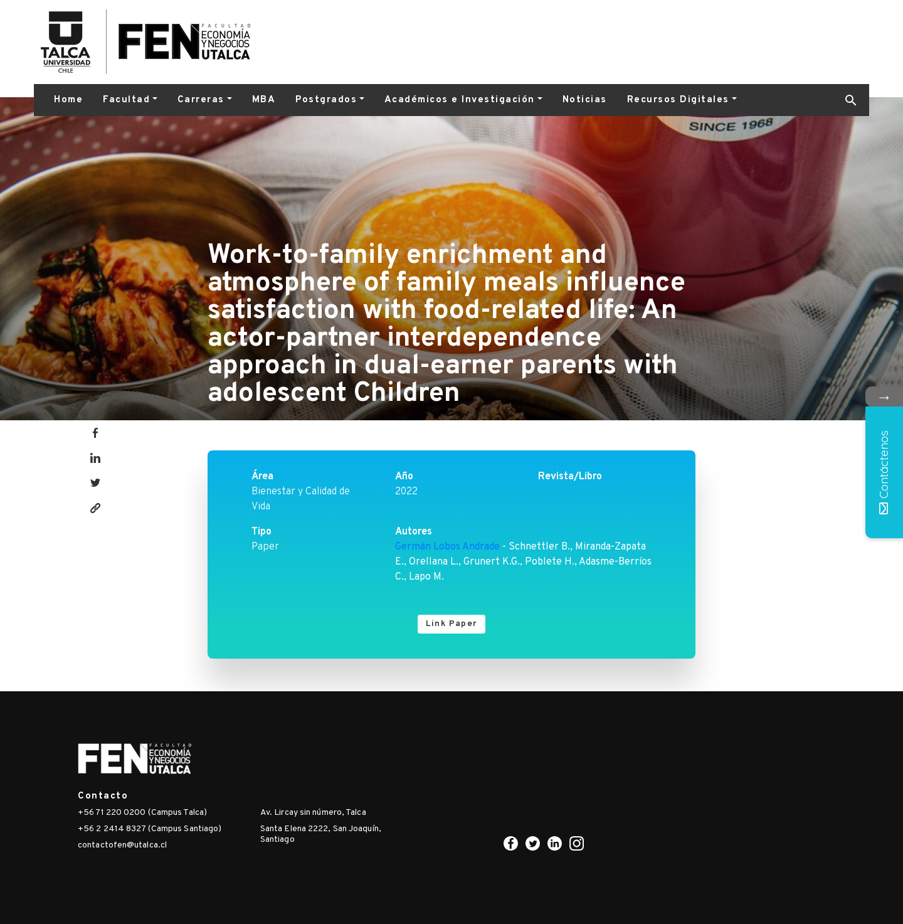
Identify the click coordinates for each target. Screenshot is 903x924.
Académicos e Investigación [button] (459, 100)
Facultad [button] (126, 100)
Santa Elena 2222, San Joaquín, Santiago (320, 834)
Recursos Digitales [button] (678, 100)
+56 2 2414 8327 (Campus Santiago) (149, 829)
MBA (264, 100)
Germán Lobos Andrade (447, 547)
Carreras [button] (200, 100)
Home (68, 100)
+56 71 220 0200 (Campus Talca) (142, 812)
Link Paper (451, 624)
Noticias (584, 100)
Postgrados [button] (326, 100)
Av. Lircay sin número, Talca (313, 812)
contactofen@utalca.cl (122, 845)
